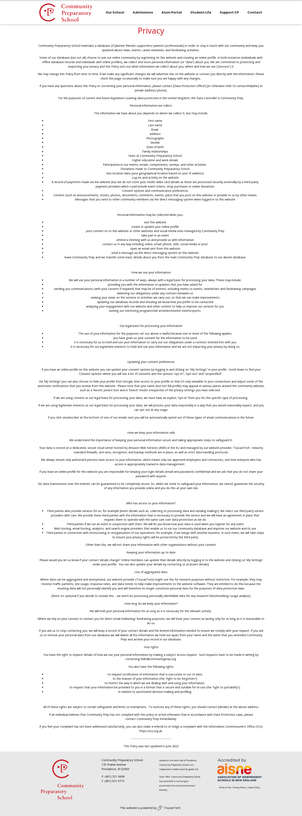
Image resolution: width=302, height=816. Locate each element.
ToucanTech (169, 807)
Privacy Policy (239, 786)
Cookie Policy (254, 786)
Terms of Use (225, 786)
